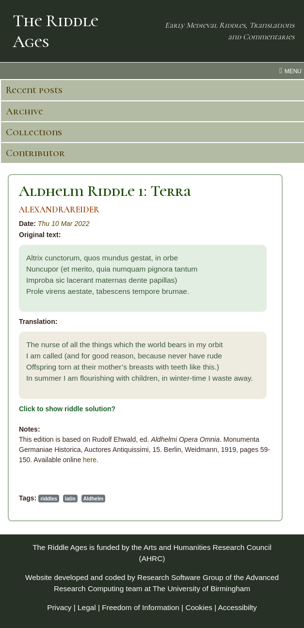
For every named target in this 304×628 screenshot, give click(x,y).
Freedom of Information (140, 607)
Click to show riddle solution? (67, 409)
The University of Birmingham (201, 588)
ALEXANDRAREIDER (59, 210)
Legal (87, 607)
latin (70, 498)
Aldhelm (93, 498)
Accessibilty (237, 607)
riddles (48, 498)
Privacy (59, 607)
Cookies (198, 607)
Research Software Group (180, 577)
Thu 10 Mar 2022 (64, 223)
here (89, 460)
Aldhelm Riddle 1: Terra (105, 190)
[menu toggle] (152, 71)
